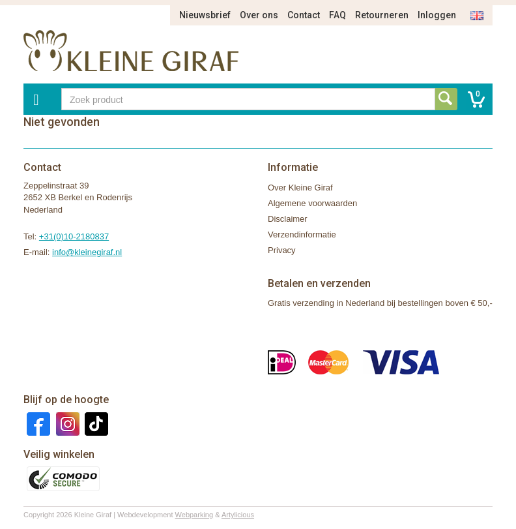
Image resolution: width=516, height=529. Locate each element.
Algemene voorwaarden (312, 203)
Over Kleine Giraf (300, 187)
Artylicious (238, 515)
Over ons (259, 15)
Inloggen (437, 15)
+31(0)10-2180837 (74, 236)
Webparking (194, 515)
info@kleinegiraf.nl (87, 252)
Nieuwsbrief (205, 15)
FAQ (337, 15)
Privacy (282, 250)
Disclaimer (288, 219)
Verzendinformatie (302, 234)
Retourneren (381, 15)
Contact (303, 15)
